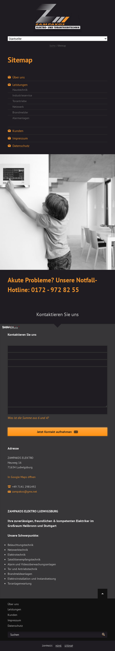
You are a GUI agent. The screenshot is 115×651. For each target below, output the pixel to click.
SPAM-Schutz (11, 327)
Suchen (14, 634)
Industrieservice (22, 95)
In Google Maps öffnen (22, 477)
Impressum (20, 138)
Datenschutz (20, 146)
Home (58, 645)
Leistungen (20, 85)
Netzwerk (18, 107)
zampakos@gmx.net (24, 491)
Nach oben (102, 593)
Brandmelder (20, 112)
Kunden (17, 131)
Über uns (18, 77)
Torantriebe (19, 101)
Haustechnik (20, 90)
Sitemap (69, 645)
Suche (52, 45)
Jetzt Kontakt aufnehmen (54, 432)
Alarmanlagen (20, 118)
